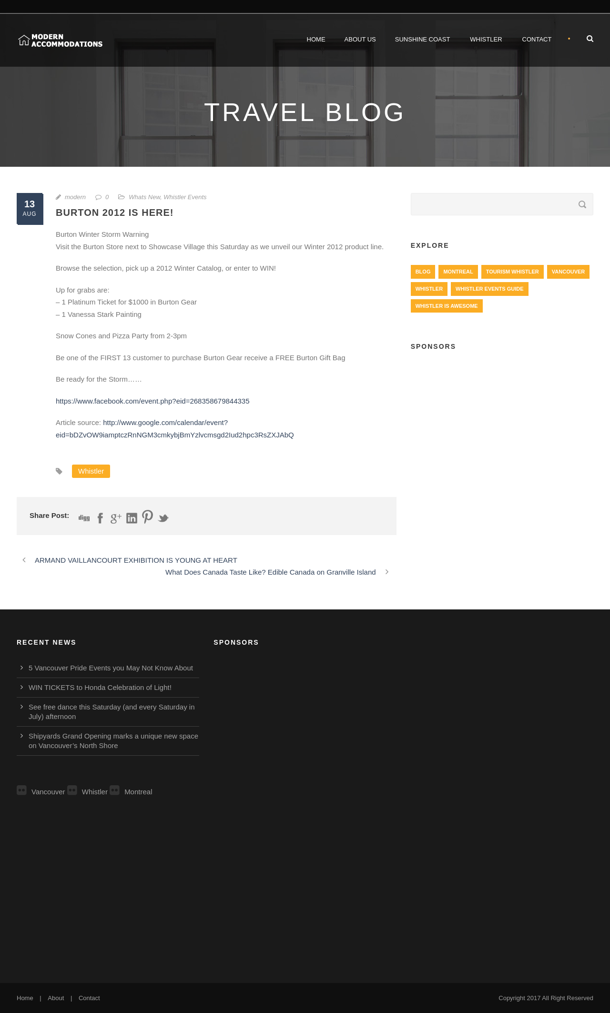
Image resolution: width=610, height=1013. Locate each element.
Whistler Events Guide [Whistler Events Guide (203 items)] (489, 289)
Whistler (486, 39)
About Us (360, 39)
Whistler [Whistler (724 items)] (429, 289)
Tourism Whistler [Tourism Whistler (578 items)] (512, 271)
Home (316, 39)
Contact (537, 39)
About (56, 998)
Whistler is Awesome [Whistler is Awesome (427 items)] (447, 306)
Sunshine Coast (422, 39)
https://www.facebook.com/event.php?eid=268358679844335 (153, 401)
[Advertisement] (502, 429)
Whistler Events (184, 197)
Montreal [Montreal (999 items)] (458, 271)
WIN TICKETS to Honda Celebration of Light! (100, 687)
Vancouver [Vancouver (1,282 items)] (568, 271)
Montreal (131, 792)
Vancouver (41, 792)
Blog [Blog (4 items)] (423, 271)
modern (75, 197)
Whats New (144, 197)
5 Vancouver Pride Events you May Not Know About (111, 668)
